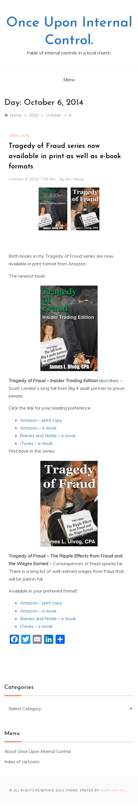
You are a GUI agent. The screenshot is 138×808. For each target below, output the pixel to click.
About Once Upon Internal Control (37, 751)
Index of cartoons (22, 761)
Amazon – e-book (38, 428)
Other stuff (19, 135)
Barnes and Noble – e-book (48, 435)
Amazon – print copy (41, 420)
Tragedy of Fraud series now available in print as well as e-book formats (65, 156)
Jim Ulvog (75, 179)
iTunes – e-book (36, 443)
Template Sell (114, 790)
